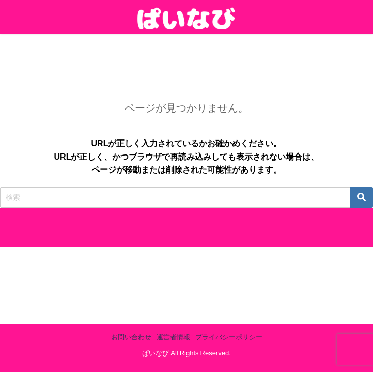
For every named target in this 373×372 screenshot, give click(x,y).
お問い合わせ (131, 337)
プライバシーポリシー (228, 337)
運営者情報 (173, 337)
